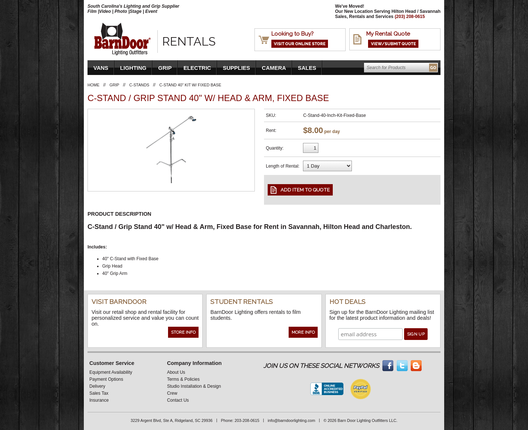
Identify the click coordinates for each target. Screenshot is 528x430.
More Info (303, 332)
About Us (176, 372)
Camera (274, 68)
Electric (197, 68)
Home (93, 85)
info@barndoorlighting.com (291, 420)
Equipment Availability (110, 372)
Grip (165, 68)
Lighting (133, 68)
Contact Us (178, 400)
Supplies (236, 68)
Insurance (99, 400)
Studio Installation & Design (194, 386)
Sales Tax (98, 393)
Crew (172, 393)
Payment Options (106, 379)
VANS (100, 68)
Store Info (183, 332)
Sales (307, 68)
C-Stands (139, 85)
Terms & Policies (183, 379)
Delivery (97, 386)
